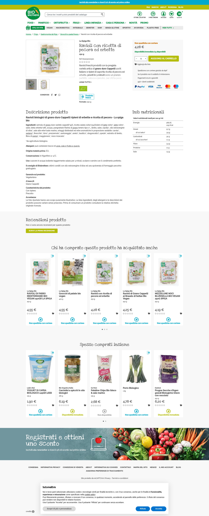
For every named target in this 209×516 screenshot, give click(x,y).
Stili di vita (37, 28)
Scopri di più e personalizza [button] (59, 509)
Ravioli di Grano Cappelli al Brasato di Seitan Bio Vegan (135, 296)
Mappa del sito (140, 467)
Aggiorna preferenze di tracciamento (104, 471)
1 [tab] (102, 329)
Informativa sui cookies (106, 467)
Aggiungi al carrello (163, 58)
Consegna (33, 467)
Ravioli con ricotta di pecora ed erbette (101, 294)
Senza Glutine (112, 28)
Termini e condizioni (120, 478)
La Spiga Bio (84, 41)
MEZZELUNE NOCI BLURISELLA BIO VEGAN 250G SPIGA (167, 296)
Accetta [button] (158, 509)
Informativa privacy (50, 467)
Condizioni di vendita (73, 467)
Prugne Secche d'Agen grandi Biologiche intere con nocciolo (167, 393)
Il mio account (166, 467)
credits (30, 511)
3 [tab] (107, 329)
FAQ (148, 7)
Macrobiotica (62, 28)
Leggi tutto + (85, 82)
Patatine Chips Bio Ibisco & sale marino (103, 391)
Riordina (172, 7)
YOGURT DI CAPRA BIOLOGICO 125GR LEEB (39, 391)
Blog (180, 7)
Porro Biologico (131, 388)
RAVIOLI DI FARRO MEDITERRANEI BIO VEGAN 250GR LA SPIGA (39, 296)
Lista (171, 14)
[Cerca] (74, 15)
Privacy (107, 478)
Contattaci (125, 467)
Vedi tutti (168, 28)
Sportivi (126, 28)
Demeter (90, 28)
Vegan (50, 28)
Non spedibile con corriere (40, 320)
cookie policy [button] (90, 494)
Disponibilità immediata (72, 412)
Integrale (78, 28)
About (163, 7)
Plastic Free (153, 28)
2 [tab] (104, 329)
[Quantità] (141, 58)
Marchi (155, 7)
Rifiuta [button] (143, 509)
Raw (100, 28)
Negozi (153, 467)
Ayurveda (138, 28)
